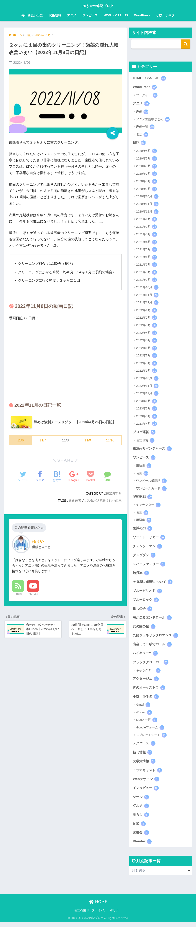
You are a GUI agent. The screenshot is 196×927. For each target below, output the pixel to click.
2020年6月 (146, 166)
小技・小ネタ (165, 15)
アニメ (71, 15)
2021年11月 (147, 295)
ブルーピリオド (148, 592)
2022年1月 (146, 310)
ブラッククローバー (151, 664)
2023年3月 (146, 416)
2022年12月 (147, 394)
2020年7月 (146, 174)
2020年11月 (147, 204)
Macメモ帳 (146, 723)
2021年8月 (146, 272)
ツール (141, 800)
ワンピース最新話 (151, 481)
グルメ (141, 810)
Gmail (143, 708)
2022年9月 (146, 371)
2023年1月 (146, 401)
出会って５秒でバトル (153, 646)
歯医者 (76, 501)
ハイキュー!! (146, 656)
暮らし (141, 819)
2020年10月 (147, 197)
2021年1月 (146, 219)
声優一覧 (145, 127)
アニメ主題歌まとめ (153, 119)
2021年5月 (146, 250)
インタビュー (146, 791)
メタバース (144, 746)
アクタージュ (146, 681)
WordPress (142, 15)
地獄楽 (141, 574)
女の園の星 (144, 628)
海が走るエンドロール (153, 619)
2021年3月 (146, 235)
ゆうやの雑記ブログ (98, 5)
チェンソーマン (148, 547)
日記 (139, 143)
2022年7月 (146, 356)
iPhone (144, 715)
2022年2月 (146, 318)
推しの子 (143, 610)
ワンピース (89, 15)
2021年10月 (147, 288)
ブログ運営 (144, 432)
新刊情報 (143, 755)
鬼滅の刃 (143, 529)
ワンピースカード (151, 489)
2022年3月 (146, 325)
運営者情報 (81, 915)
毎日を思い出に (32, 15)
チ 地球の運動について (154, 583)
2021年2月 (146, 227)
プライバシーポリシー (107, 915)
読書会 (141, 837)
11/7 (43, 440)
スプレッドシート (151, 738)
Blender (142, 846)
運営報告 (145, 441)
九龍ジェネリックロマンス (157, 637)
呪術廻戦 (55, 15)
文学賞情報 (144, 764)
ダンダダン (144, 556)
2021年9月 (146, 280)
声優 (142, 112)
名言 (142, 135)
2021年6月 (146, 257)
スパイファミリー (150, 565)
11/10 (110, 440)
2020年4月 (146, 151)
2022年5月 (146, 341)
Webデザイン (146, 782)
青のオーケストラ (150, 690)
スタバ (91, 501)
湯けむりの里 (112, 501)
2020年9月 (146, 189)
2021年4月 (146, 242)
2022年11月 (113, 493)
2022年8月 (146, 363)
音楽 (139, 828)
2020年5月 (146, 159)
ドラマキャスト (148, 773)
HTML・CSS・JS (116, 15)
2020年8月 (146, 182)
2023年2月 (146, 409)
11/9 (87, 440)
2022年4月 (146, 333)
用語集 (143, 466)
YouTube (33, 594)
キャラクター (148, 506)
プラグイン (146, 95)
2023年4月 (146, 424)
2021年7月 (146, 265)
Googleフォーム (150, 731)
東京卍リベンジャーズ (153, 449)
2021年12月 (147, 303)
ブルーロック (146, 601)
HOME (98, 906)
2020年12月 (147, 212)
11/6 (20, 440)
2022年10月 (147, 378)
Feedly (18, 594)
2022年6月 (146, 348)
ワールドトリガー (150, 538)
